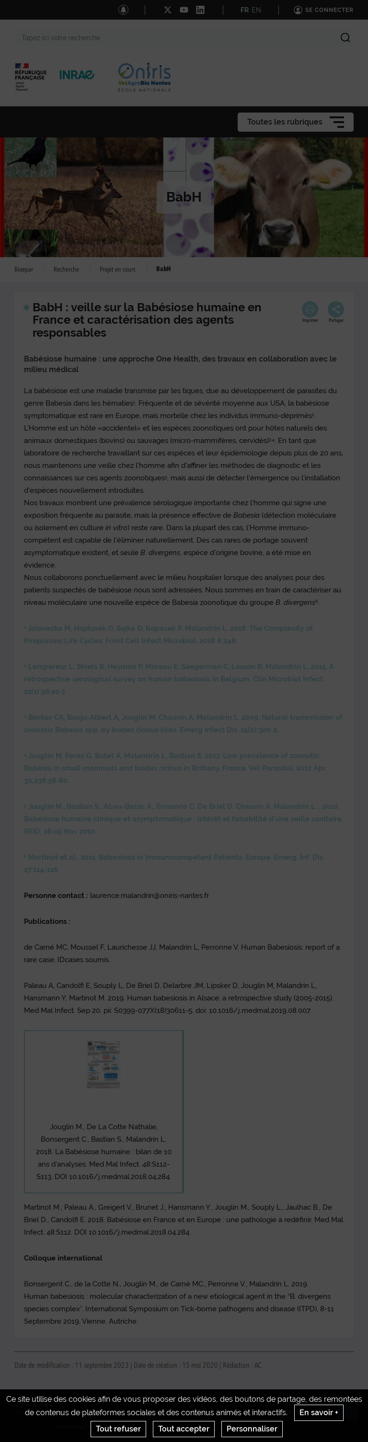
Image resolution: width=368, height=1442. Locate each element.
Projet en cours (118, 269)
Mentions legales (131, 1412)
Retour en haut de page (351, 1413)
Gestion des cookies (290, 1412)
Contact (61, 1412)
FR (245, 10)
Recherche (66, 269)
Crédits (90, 1412)
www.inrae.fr (72, 1427)
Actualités (28, 1412)
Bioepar (23, 269)
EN (256, 10)
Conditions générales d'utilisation (208, 1412)
